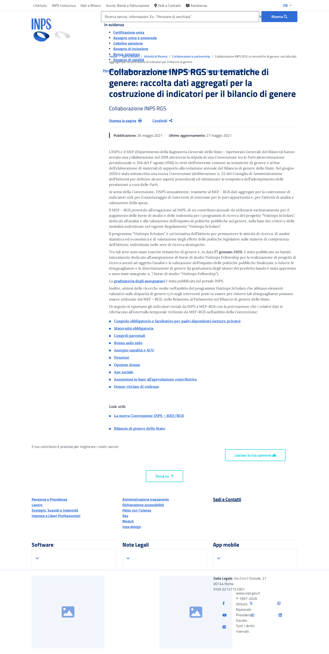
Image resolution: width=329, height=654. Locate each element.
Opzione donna (127, 364)
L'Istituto (40, 5)
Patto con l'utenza (136, 510)
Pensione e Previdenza (49, 499)
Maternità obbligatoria (133, 328)
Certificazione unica (128, 32)
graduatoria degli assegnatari (139, 281)
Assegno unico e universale (135, 37)
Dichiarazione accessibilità (143, 505)
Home (113, 56)
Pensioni (121, 357)
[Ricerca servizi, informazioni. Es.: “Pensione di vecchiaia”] (180, 16)
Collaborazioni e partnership (191, 56)
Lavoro (37, 505)
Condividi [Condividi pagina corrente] (162, 120)
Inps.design (131, 526)
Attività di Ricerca (156, 56)
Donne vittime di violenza (136, 386)
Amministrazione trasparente (145, 499)
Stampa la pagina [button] (125, 120)
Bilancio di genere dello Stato (139, 428)
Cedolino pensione (128, 43)
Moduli (128, 521)
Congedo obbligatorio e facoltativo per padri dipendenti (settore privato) (177, 321)
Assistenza (196, 5)
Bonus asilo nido (128, 343)
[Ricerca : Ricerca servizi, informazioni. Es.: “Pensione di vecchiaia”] (279, 16)
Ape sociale (124, 372)
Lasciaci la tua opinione (255, 455)
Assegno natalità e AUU (134, 350)
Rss (125, 515)
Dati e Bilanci (91, 5)
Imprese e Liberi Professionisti (56, 515)
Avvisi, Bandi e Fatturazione (127, 5)
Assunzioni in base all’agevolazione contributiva (155, 379)
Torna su (164, 476)
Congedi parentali (129, 335)
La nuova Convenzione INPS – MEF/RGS (149, 415)
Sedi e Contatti (167, 5)
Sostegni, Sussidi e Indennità (55, 510)
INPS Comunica (64, 5)
